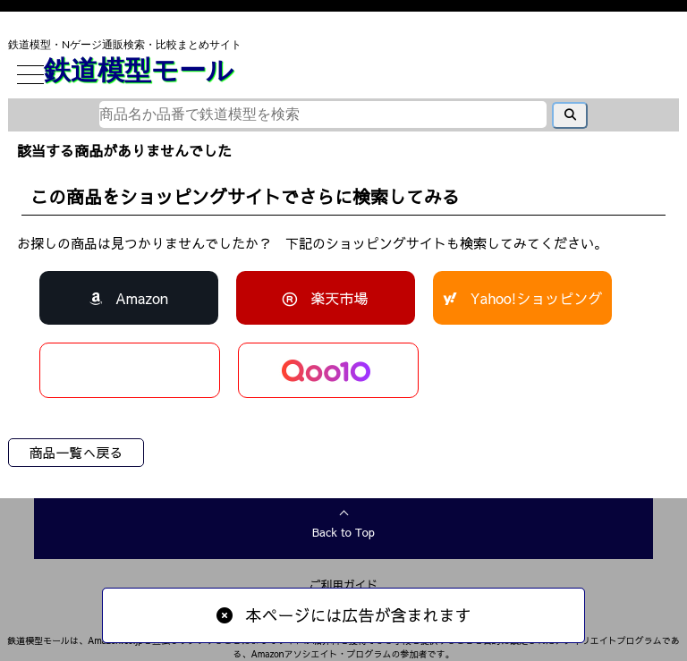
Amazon (141, 298)
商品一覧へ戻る (76, 452)
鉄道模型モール (138, 69)
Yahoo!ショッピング (537, 298)
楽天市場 (339, 298)
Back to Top (343, 532)
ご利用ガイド (344, 584)
